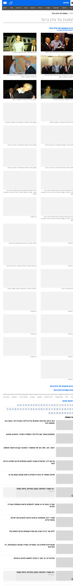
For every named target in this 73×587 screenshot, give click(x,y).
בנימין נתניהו (48, 394)
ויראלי (38, 8)
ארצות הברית (40, 394)
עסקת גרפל (57, 394)
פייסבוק (12, 397)
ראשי (69, 8)
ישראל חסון (27, 394)
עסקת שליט (19, 394)
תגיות (64, 3)
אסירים (30, 397)
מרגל (62, 394)
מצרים (70, 394)
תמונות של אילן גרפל (57, 13)
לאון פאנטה (57, 397)
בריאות (16, 8)
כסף (23, 8)
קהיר (70, 397)
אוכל (9, 8)
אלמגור (37, 397)
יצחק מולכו (4, 394)
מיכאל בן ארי (21, 397)
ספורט (46, 8)
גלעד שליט (12, 394)
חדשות (62, 8)
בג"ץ (64, 397)
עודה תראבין (46, 397)
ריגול (66, 394)
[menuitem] (62, 8)
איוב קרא (4, 397)
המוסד (33, 394)
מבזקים (54, 8)
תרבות (31, 8)
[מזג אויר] (9, 3)
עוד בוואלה (67, 417)
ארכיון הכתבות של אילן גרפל (60, 386)
